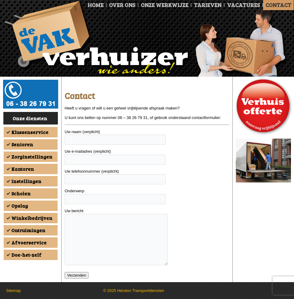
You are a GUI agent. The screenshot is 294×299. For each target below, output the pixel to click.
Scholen (21, 193)
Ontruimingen (28, 230)
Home (96, 5)
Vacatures (243, 5)
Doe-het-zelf (26, 254)
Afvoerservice (29, 242)
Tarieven (207, 5)
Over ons (122, 5)
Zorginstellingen (31, 156)
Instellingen (26, 181)
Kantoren (22, 169)
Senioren (22, 144)
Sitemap (13, 290)
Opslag (19, 205)
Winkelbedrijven (31, 218)
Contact (278, 5)
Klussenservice (29, 132)
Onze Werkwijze (164, 5)
